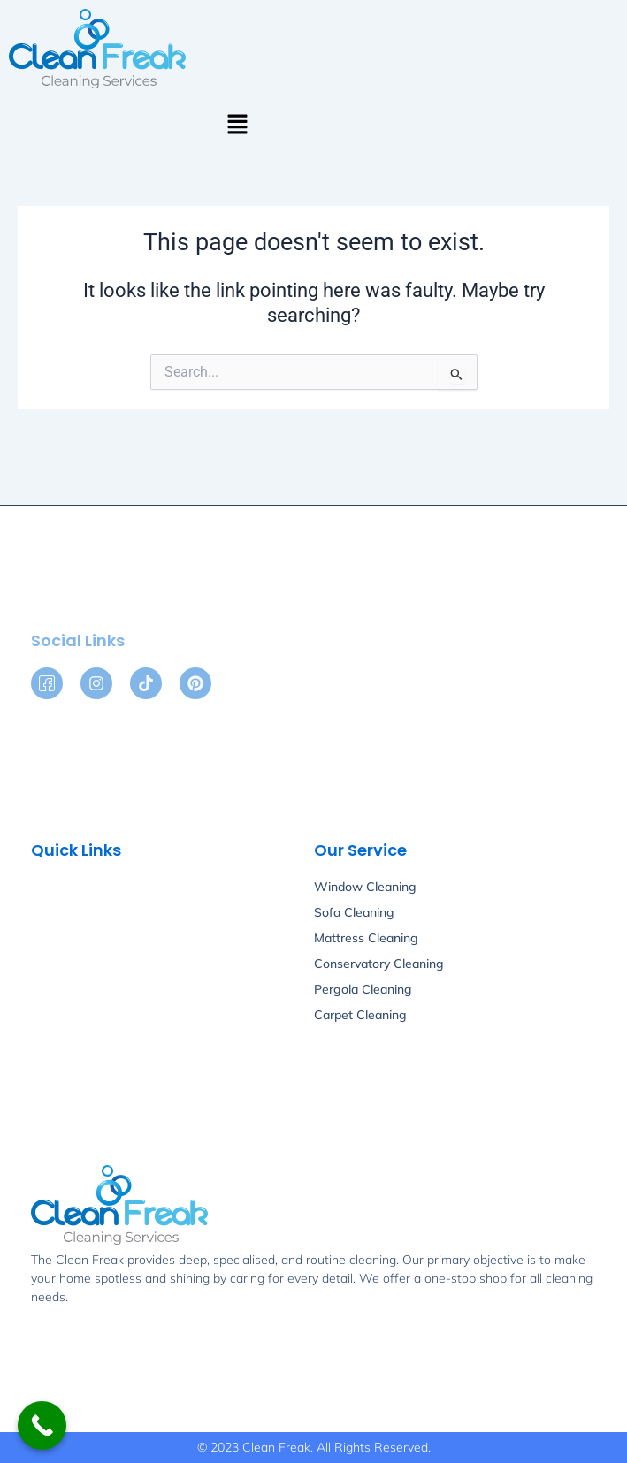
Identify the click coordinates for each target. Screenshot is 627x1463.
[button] (237, 125)
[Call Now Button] (42, 1425)
